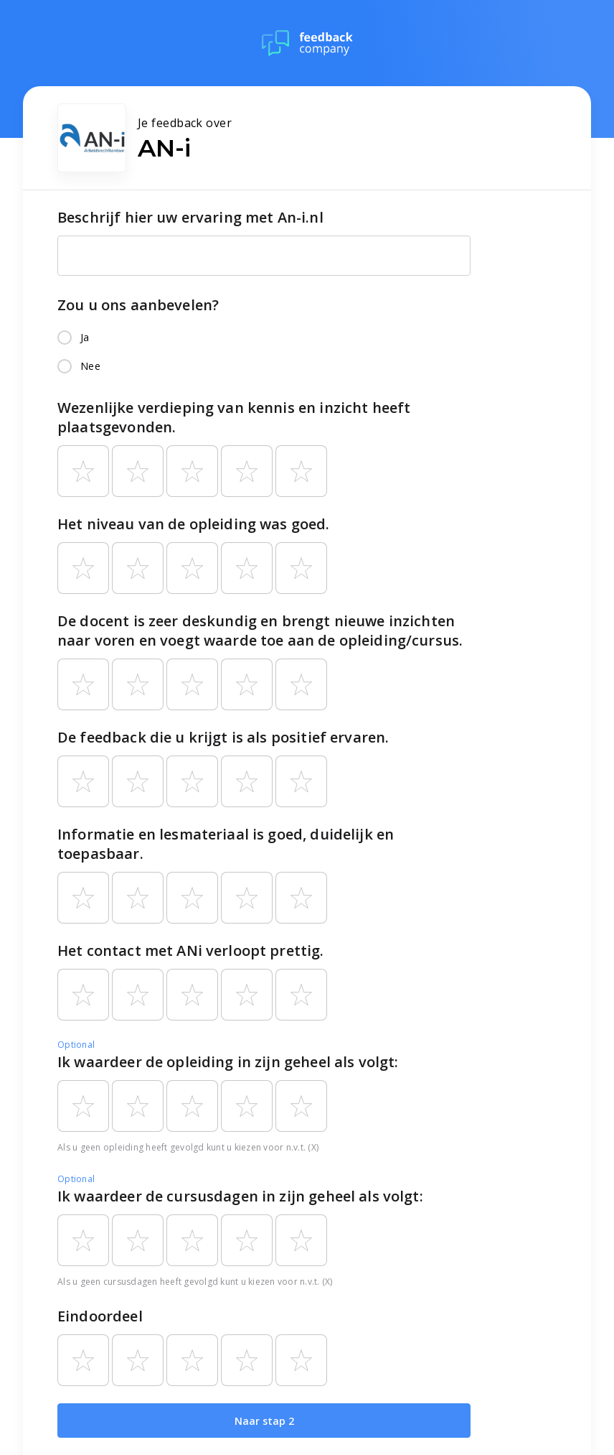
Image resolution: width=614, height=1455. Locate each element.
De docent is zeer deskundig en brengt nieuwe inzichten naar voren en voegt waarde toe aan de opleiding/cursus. (260, 630)
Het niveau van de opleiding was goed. (193, 524)
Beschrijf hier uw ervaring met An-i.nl (190, 217)
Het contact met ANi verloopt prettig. (190, 950)
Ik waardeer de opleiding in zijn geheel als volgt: (228, 1062)
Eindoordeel (100, 1316)
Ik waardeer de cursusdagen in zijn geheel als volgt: (240, 1196)
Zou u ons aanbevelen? (138, 305)
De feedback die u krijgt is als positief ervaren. (223, 737)
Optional (76, 1044)
